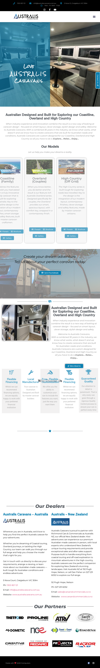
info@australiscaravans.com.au (25, 590)
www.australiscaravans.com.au (27, 594)
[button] (94, 17)
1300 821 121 (12, 585)
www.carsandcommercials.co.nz (76, 596)
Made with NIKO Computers (18, 663)
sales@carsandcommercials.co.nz (74, 592)
